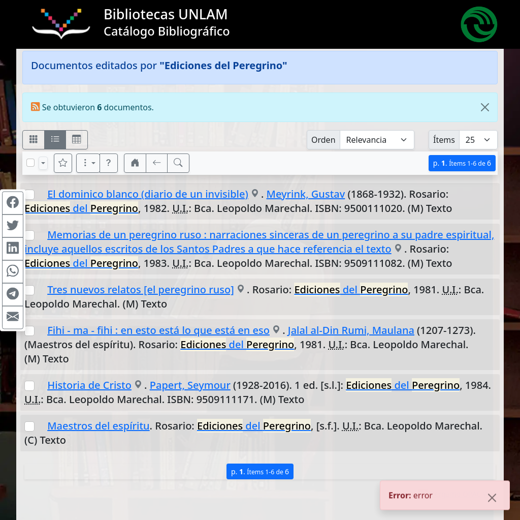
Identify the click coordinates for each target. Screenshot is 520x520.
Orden (323, 139)
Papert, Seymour (190, 385)
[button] (109, 163)
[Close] (485, 107)
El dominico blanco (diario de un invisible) (147, 194)
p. (462, 163)
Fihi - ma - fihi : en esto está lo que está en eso (158, 330)
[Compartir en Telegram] (12, 294)
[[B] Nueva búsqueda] (178, 163)
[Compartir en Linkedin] (12, 248)
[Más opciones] (88, 163)
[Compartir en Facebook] (12, 203)
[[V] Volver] (157, 163)
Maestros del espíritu (98, 426)
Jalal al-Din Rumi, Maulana (351, 330)
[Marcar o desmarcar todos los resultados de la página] (30, 163)
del (81, 208)
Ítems (444, 139)
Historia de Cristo (89, 385)
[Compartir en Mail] (12, 317)
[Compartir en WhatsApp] (12, 271)
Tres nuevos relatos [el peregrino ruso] (140, 289)
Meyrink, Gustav (306, 194)
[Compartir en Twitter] (12, 225)
